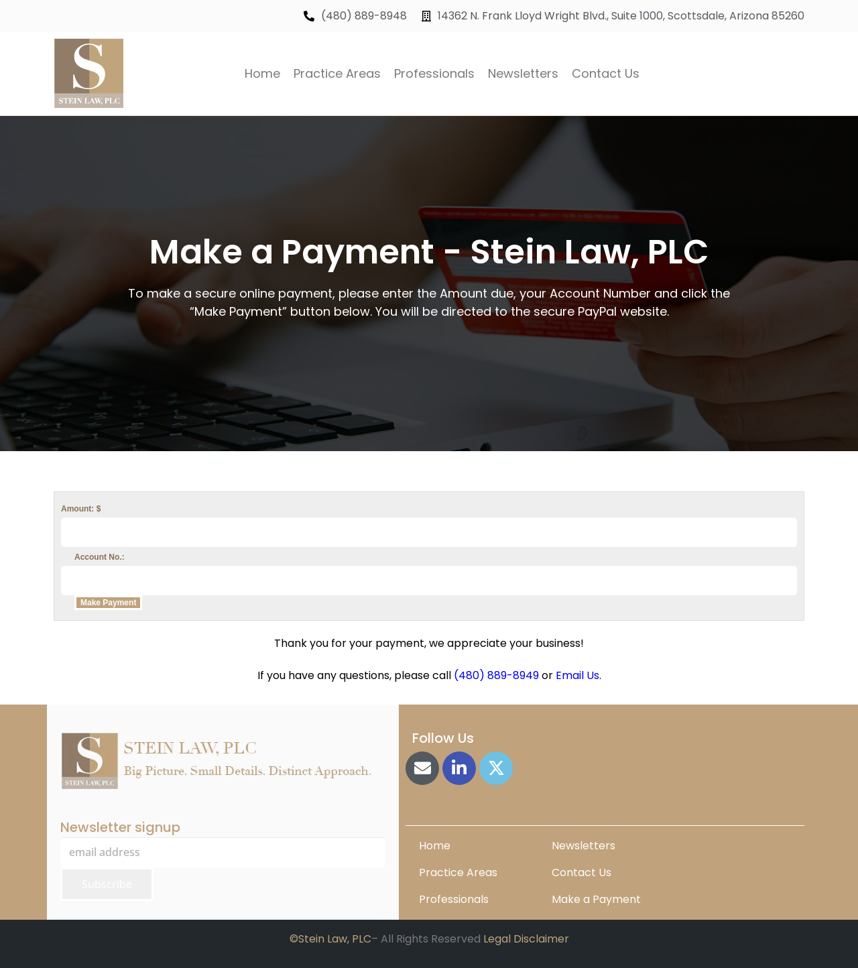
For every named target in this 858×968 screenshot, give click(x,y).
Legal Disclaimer (526, 939)
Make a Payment (596, 899)
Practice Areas (337, 73)
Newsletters (523, 73)
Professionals (434, 73)
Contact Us (605, 73)
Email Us (577, 675)
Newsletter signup (120, 827)
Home (262, 73)
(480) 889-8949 (496, 675)
